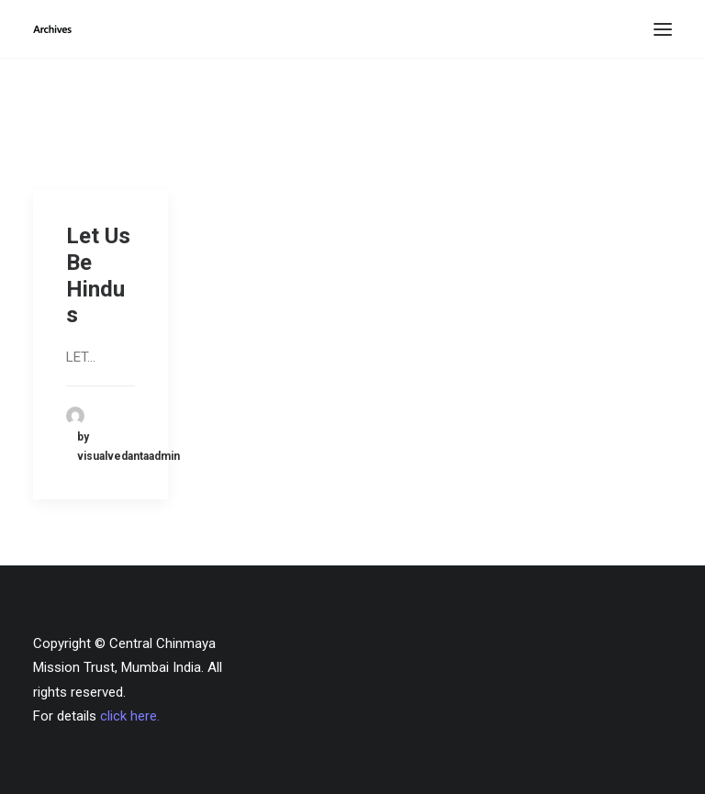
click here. (130, 716)
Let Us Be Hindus (98, 275)
